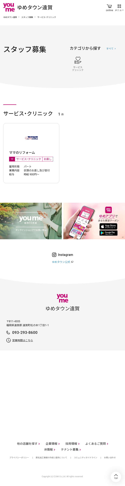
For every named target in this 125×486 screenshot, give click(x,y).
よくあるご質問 (95, 443)
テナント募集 (69, 449)
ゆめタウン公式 (61, 262)
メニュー (119, 7)
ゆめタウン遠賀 (10, 17)
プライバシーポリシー (19, 457)
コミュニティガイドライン (85, 457)
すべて (110, 48)
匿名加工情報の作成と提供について (51, 457)
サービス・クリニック (78, 64)
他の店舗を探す (27, 443)
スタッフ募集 (27, 17)
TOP (116, 477)
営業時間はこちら (22, 340)
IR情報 (48, 449)
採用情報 (71, 443)
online (109, 7)
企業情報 (51, 443)
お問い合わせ (110, 457)
